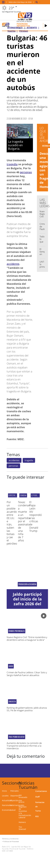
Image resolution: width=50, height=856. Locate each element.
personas (26, 172)
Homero (22, 822)
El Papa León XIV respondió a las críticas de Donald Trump (35, 516)
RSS (37, 816)
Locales (5, 795)
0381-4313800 (7, 851)
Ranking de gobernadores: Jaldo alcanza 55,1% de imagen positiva (27, 709)
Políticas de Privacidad (11, 841)
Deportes (14, 795)
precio (21, 802)
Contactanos (41, 791)
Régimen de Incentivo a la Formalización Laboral (25, 812)
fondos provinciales (17, 631)
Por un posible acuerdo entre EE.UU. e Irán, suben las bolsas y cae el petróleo (12, 522)
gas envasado (23, 796)
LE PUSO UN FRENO (37, 495)
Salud (12, 810)
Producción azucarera (27, 584)
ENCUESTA (12, 701)
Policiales (14, 791)
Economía (6, 810)
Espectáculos (16, 800)
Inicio (4, 791)
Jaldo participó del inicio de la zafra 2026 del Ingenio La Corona (27, 603)
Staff (37, 796)
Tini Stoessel (22, 828)
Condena (23, 495)
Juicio (11, 666)
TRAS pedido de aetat (17, 737)
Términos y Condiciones (10, 839)
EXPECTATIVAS (13, 495)
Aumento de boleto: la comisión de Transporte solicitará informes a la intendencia (24, 746)
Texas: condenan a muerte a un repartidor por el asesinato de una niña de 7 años (24, 521)
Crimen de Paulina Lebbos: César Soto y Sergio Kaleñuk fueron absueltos (27, 674)
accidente (13, 264)
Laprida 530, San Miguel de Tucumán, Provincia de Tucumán (16, 848)
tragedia (12, 164)
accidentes (14, 460)
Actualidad (7, 800)
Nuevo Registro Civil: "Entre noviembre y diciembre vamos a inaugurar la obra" (27, 638)
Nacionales (7, 805)
